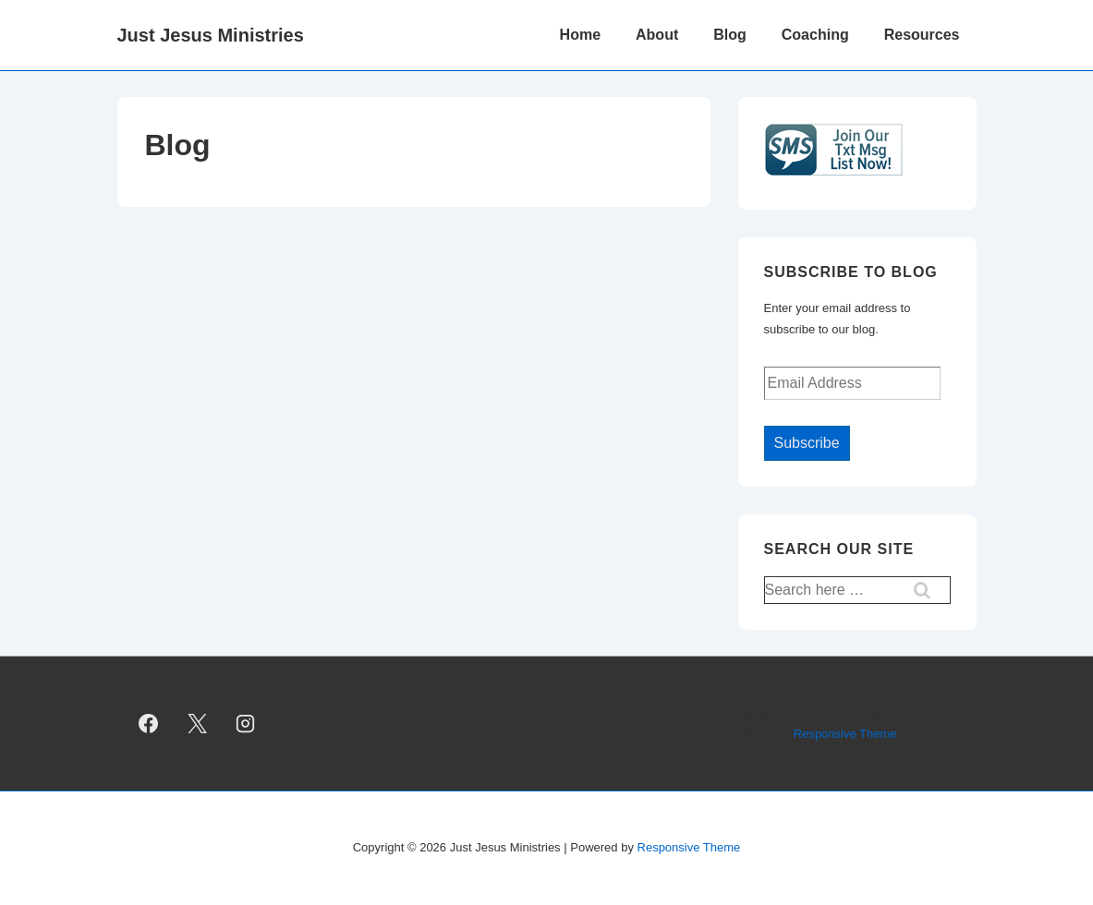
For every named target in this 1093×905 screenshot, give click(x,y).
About (657, 34)
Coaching (815, 34)
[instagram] (245, 724)
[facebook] (148, 724)
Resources (922, 34)
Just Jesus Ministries (210, 35)
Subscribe (807, 443)
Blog (730, 34)
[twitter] (196, 724)
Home (580, 34)
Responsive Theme (845, 734)
